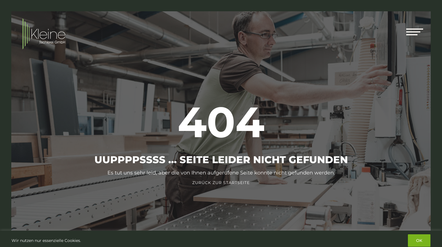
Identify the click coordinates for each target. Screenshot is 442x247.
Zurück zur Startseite (221, 182)
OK (419, 240)
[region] (221, 239)
